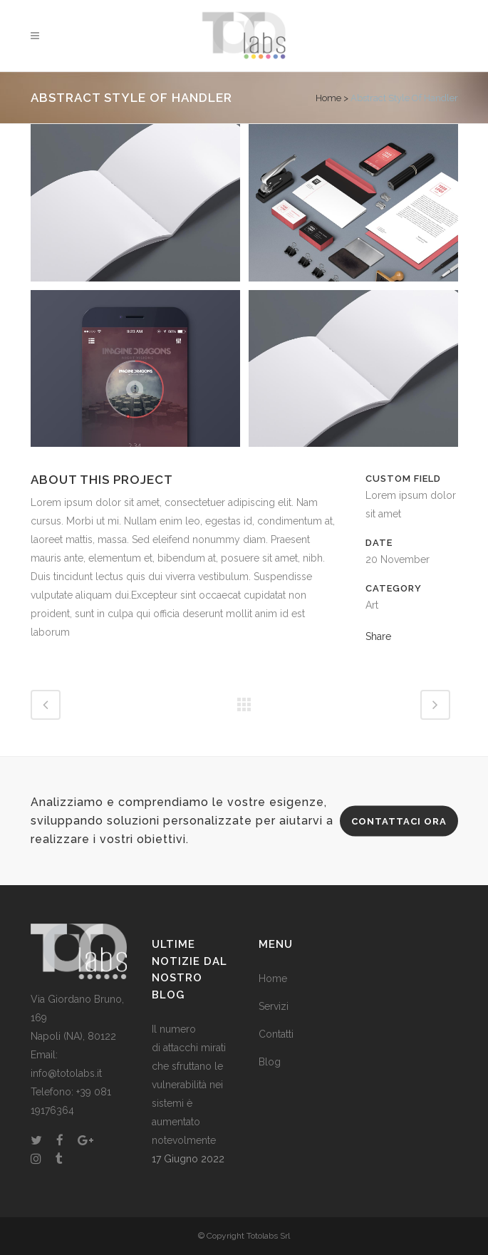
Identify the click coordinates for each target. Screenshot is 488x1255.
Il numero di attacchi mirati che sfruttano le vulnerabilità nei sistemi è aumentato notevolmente (189, 1084)
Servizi (274, 1006)
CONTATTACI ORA (399, 821)
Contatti (276, 1034)
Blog (270, 1062)
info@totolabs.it (66, 1073)
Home (328, 98)
